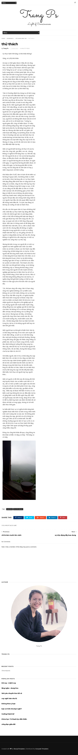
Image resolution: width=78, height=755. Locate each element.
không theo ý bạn (8, 704)
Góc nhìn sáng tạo (21, 38)
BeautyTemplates (19, 749)
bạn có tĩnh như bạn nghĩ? (12, 709)
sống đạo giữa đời (8, 724)
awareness (10, 38)
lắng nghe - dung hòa (10, 688)
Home (3, 38)
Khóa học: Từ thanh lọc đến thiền (14, 719)
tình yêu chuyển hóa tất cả (12, 693)
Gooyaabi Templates (41, 749)
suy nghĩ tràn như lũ (9, 698)
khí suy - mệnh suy (9, 683)
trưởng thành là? (8, 714)
